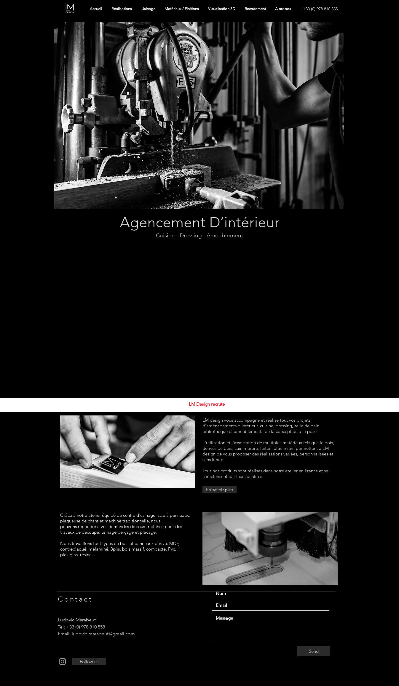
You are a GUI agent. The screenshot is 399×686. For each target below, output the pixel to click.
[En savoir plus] (219, 489)
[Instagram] (62, 661)
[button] (199, 115)
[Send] (313, 651)
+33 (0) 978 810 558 (85, 627)
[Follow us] (89, 661)
